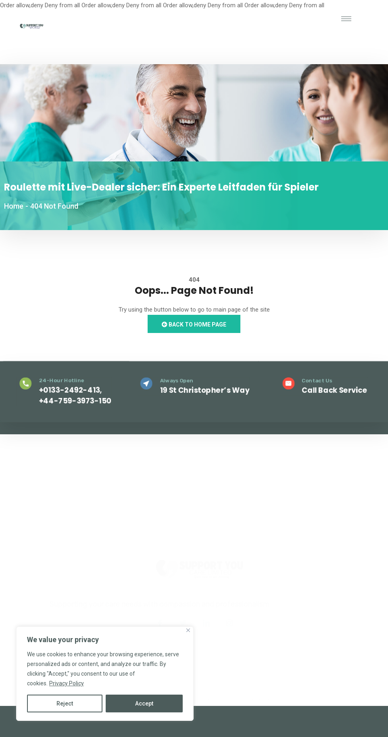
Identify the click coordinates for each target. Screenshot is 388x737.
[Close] (188, 630)
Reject (64, 703)
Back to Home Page (194, 324)
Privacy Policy (66, 683)
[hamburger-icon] (346, 18)
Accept (144, 703)
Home (13, 206)
